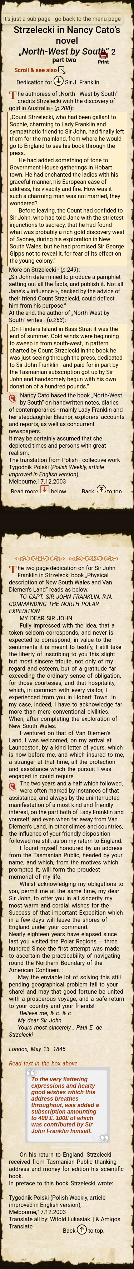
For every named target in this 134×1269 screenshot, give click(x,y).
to (85, 1230)
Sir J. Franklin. (77, 82)
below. (54, 491)
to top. (110, 491)
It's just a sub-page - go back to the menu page (62, 18)
